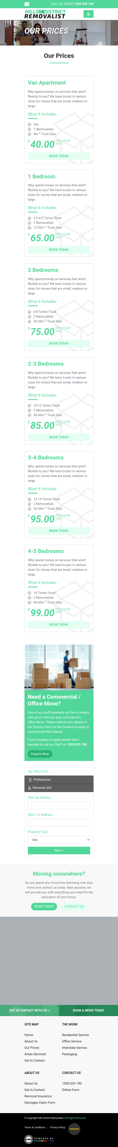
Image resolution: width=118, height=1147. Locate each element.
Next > (59, 850)
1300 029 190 (77, 744)
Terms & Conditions (34, 1127)
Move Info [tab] (38, 771)
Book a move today (88, 1010)
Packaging (69, 1054)
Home (28, 1035)
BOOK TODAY (59, 156)
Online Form (70, 1090)
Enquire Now (40, 754)
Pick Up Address (39, 797)
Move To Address (40, 815)
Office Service (72, 1041)
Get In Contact (34, 1060)
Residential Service (75, 1035)
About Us (30, 1041)
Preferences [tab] (39, 780)
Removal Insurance (37, 1096)
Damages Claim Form (39, 1103)
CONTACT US (74, 906)
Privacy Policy (57, 1127)
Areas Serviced (35, 1054)
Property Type (37, 832)
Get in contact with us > (29, 1010)
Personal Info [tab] (40, 788)
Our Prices (31, 1048)
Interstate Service (74, 1048)
